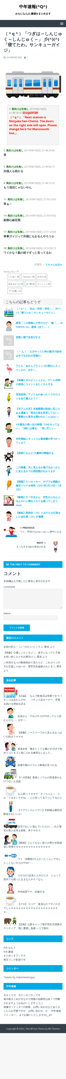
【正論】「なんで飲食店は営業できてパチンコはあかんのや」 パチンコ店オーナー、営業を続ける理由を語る (33, 699)
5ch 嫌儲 (8, 951)
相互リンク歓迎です (15, 959)
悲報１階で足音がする (28, 337)
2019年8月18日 (14, 57)
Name (7, 613)
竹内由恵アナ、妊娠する (31, 891)
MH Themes (54, 1028)
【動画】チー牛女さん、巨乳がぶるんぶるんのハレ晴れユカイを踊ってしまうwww (38, 501)
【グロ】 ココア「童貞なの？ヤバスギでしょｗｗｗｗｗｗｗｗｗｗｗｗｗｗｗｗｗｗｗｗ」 (32, 908)
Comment (9, 586)
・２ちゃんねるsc (52, 264)
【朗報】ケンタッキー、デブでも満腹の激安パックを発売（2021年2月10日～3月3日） (39, 485)
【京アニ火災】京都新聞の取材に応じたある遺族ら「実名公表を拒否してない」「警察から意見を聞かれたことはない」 (38, 412)
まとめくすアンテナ (15, 955)
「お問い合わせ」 (35, 1010)
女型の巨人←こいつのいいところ (22, 646)
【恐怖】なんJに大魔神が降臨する (35, 453)
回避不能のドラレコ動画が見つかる (37, 765)
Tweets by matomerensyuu (19, 977)
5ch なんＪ (10, 947)
